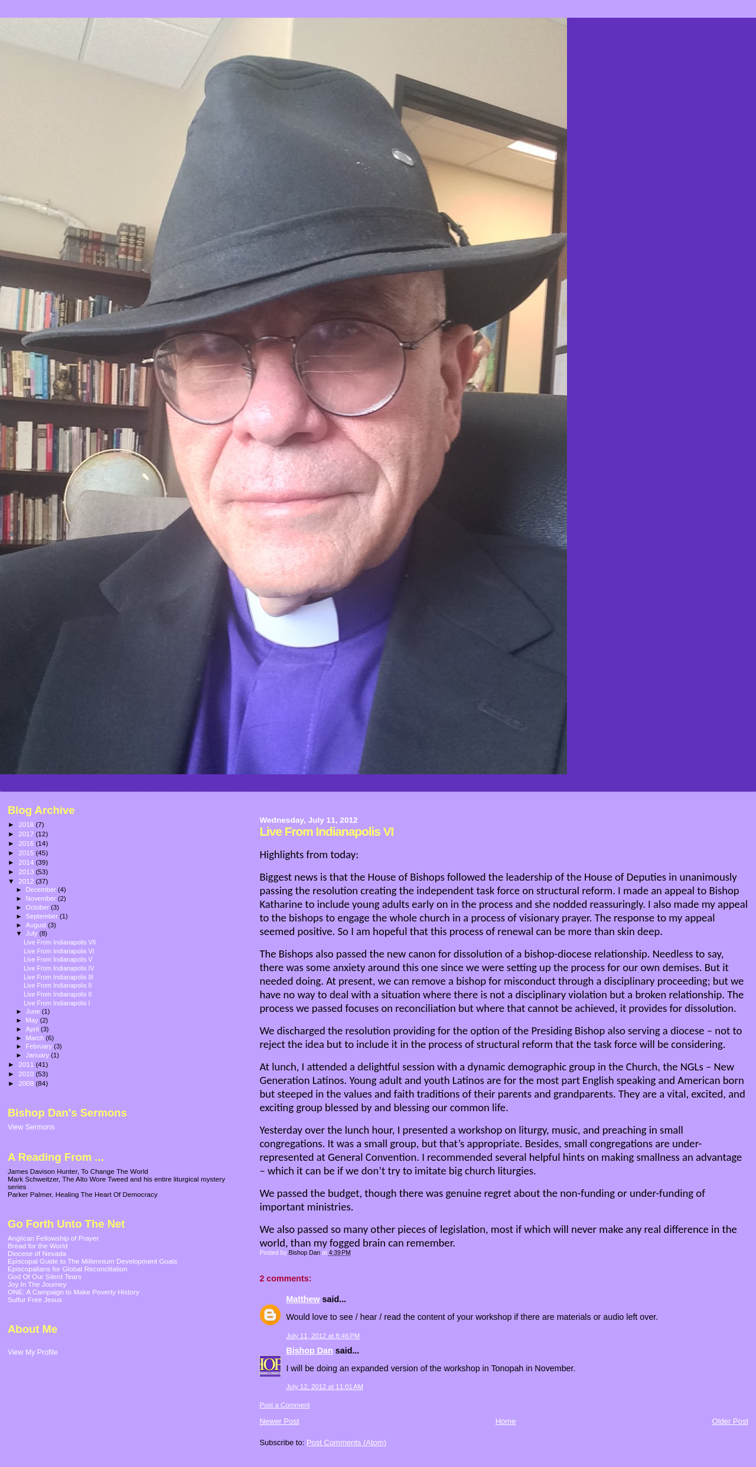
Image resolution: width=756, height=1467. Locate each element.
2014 (26, 862)
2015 (26, 852)
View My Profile (33, 1352)
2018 (26, 824)
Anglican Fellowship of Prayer (53, 1238)
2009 (26, 1083)
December (42, 889)
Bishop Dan (309, 1350)
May (33, 1020)
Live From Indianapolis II (58, 985)
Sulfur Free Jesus (35, 1299)
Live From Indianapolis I (57, 1003)
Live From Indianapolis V (58, 959)
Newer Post (279, 1421)
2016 (26, 843)
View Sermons (31, 1127)
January (38, 1055)
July (33, 933)
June (34, 1011)
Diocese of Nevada (37, 1253)
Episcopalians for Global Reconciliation (68, 1269)
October (38, 907)
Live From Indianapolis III (58, 977)
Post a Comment (284, 1404)
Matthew (303, 1299)
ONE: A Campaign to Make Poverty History (73, 1292)
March (36, 1037)
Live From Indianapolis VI (59, 951)
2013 (26, 871)
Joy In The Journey (37, 1284)
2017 (26, 834)
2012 (26, 881)
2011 (26, 1064)
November (42, 898)
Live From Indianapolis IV (59, 968)
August (37, 925)
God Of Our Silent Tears (45, 1276)
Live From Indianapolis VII (60, 942)
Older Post (730, 1421)
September (43, 916)
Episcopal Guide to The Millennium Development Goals (92, 1261)
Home (506, 1421)
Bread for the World (37, 1245)
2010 (26, 1073)
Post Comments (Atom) (346, 1442)
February (40, 1046)
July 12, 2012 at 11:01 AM (324, 1386)
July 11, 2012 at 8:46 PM (323, 1335)
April (33, 1029)
